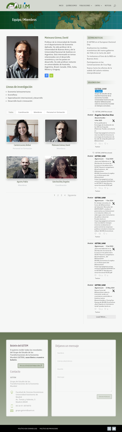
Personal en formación (56, 112)
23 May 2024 (110, 288)
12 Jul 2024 (109, 159)
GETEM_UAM (100, 156)
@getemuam (99, 159)
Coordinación (23, 112)
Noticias (108, 6)
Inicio (61, 6)
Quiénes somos (71, 6)
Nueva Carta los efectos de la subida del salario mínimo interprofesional (99, 70)
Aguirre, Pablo (22, 181)
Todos (11, 112)
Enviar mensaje (104, 397)
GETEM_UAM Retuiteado (103, 112)
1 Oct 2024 (109, 201)
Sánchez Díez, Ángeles (60, 181)
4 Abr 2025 (98, 120)
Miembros (38, 112)
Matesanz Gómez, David (61, 145)
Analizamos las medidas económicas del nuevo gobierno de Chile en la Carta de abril (100, 50)
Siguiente (72, 195)
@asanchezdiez (100, 118)
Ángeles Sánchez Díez (104, 115)
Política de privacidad (49, 429)
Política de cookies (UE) (27, 429)
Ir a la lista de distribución (31, 366)
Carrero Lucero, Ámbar (22, 145)
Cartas (97, 6)
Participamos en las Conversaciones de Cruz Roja (99, 63)
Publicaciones (84, 6)
